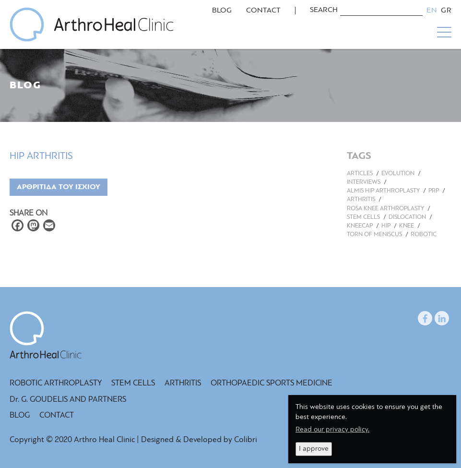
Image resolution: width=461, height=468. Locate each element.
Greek (446, 10)
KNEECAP (360, 226)
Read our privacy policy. (332, 429)
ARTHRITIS (361, 199)
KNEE (406, 226)
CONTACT (263, 10)
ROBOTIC (424, 234)
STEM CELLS (363, 217)
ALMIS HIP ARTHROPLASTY (383, 191)
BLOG (222, 10)
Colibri (245, 440)
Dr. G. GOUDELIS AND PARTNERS (68, 400)
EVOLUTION (397, 173)
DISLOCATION (407, 217)
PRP (433, 191)
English (431, 10)
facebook (425, 316)
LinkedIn (442, 316)
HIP (385, 226)
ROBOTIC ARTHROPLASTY (56, 383)
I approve (314, 449)
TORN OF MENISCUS (374, 234)
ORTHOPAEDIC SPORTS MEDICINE (271, 383)
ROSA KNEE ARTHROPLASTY (385, 208)
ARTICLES (360, 173)
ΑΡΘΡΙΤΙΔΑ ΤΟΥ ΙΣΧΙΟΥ (58, 187)
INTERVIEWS (363, 182)
